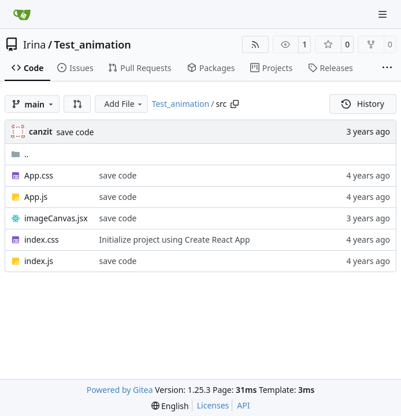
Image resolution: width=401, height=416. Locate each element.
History (362, 103)
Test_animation (92, 44)
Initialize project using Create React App (174, 239)
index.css (41, 239)
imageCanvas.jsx (56, 218)
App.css (38, 175)
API (243, 405)
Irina (34, 44)
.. (20, 153)
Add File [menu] (123, 103)
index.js (38, 260)
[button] (77, 104)
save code (75, 132)
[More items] (387, 68)
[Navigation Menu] (383, 14)
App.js (35, 196)
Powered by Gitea (120, 389)
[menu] (170, 405)
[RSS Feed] (255, 44)
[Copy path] (235, 104)
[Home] (22, 14)
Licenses (213, 405)
